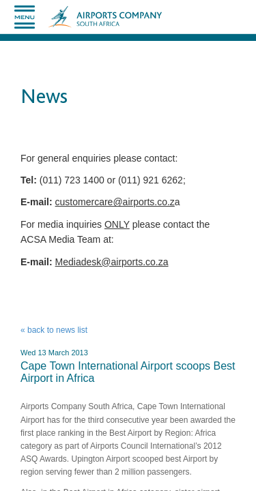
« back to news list (53, 330)
